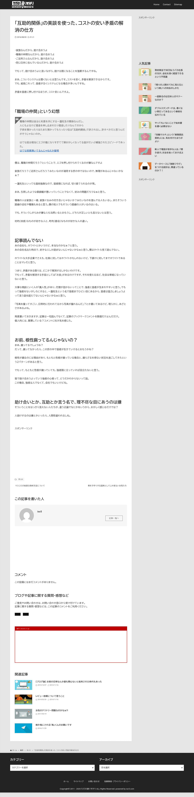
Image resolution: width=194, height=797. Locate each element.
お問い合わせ (55, 616)
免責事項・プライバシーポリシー (117, 786)
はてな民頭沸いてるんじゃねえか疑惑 (39, 150)
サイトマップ (79, 786)
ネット (32, 37)
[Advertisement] (36, 449)
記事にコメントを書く (29, 616)
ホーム (66, 786)
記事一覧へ (114, 520)
